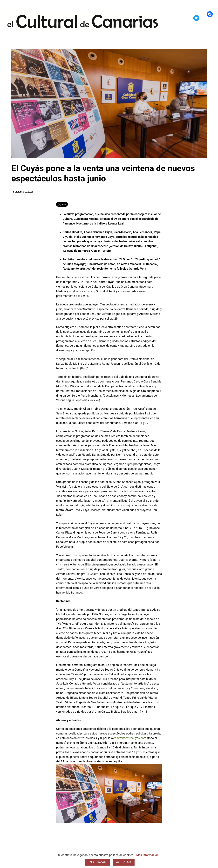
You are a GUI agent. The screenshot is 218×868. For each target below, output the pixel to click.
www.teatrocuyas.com (131, 738)
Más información (147, 855)
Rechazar (98, 862)
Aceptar (123, 862)
